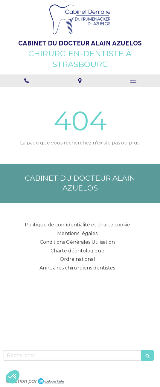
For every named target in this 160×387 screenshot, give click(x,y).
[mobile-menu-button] (133, 81)
